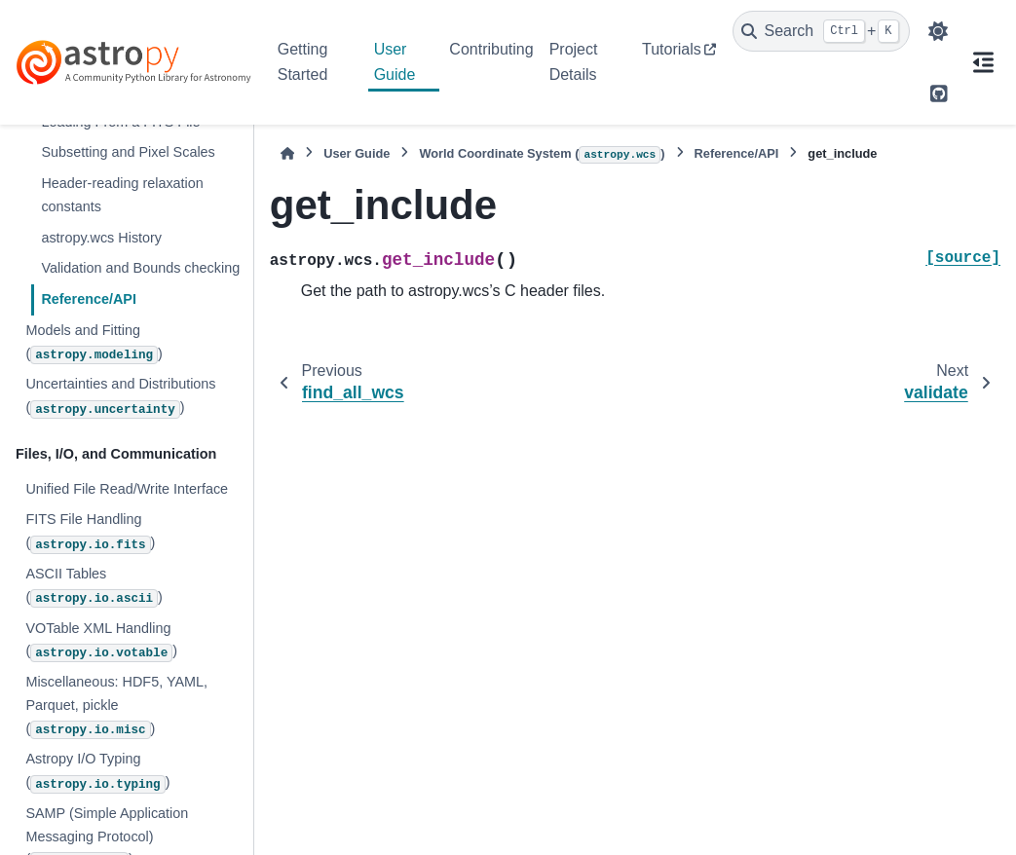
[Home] (287, 153)
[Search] (821, 31)
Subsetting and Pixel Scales (127, 152)
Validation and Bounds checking (140, 268)
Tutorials (671, 49)
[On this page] (982, 62)
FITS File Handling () (90, 532)
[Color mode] (938, 31)
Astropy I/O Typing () (97, 772)
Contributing (491, 49)
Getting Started (303, 62)
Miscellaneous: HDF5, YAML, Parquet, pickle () (116, 706)
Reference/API (88, 299)
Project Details (573, 62)
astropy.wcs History (101, 237)
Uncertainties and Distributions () (120, 397)
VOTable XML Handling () (101, 641)
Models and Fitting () (94, 343)
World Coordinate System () (541, 155)
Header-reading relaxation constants (122, 194)
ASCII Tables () (94, 587)
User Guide (395, 62)
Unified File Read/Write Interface (126, 489)
